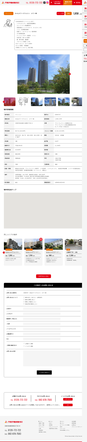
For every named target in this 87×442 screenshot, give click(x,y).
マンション (41, 426)
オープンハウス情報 (64, 425)
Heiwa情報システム (64, 430)
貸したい (62, 423)
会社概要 (74, 421)
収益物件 (41, 430)
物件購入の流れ (42, 432)
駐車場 (50, 425)
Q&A (68, 404)
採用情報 (74, 423)
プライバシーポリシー (77, 426)
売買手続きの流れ (43, 276)
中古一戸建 (41, 425)
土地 (40, 428)
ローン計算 (60, 13)
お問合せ (74, 425)
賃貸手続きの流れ (53, 428)
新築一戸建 (41, 423)
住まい (50, 423)
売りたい (62, 421)
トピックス (62, 428)
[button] (70, 74)
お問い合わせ (68, 399)
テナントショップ (53, 426)
